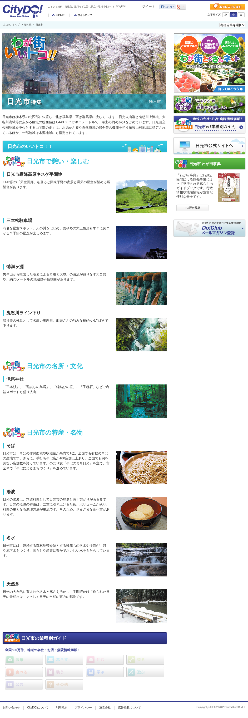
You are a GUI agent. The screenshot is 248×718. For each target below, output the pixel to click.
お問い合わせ (11, 707)
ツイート (148, 6)
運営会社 (105, 707)
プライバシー (83, 707)
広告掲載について (129, 707)
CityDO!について (38, 707)
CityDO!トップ (11, 25)
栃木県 (27, 25)
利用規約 (61, 707)
